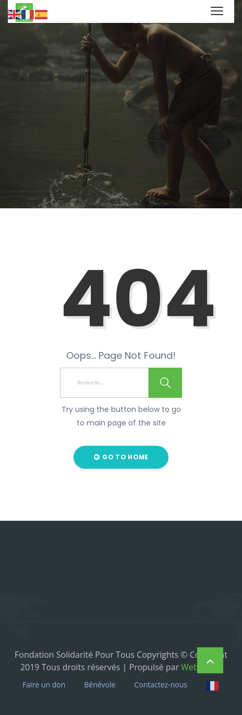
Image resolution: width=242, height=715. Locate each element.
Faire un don (43, 684)
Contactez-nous (160, 684)
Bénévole (99, 684)
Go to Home (121, 457)
